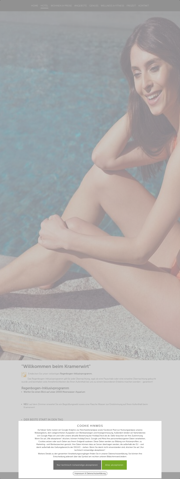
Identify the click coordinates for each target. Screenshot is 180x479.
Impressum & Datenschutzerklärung (90, 473)
